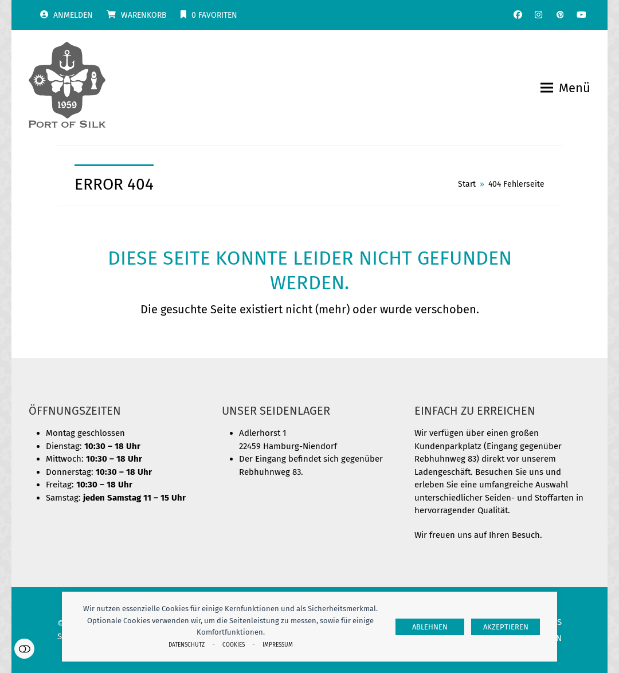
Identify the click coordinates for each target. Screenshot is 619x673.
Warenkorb (144, 15)
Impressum (278, 644)
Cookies (233, 644)
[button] (565, 87)
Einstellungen (24, 649)
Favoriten (214, 15)
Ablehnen (430, 627)
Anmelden (73, 15)
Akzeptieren (505, 627)
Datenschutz (187, 644)
